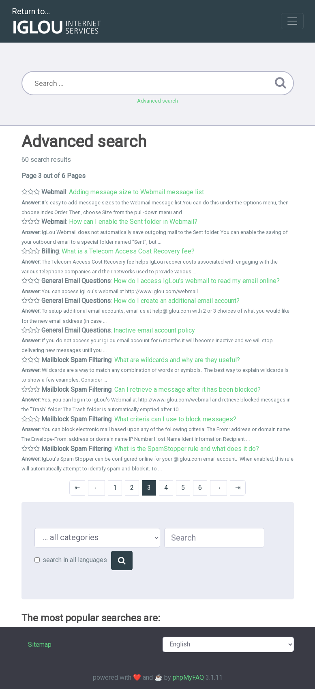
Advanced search (157, 101)
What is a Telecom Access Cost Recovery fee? (128, 251)
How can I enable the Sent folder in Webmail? (133, 221)
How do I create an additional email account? (177, 301)
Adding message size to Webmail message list (136, 192)
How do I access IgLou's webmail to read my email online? (197, 281)
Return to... (57, 21)
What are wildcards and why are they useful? (177, 360)
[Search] (122, 560)
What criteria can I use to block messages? (175, 419)
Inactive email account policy (154, 330)
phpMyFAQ (188, 677)
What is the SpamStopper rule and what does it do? (186, 449)
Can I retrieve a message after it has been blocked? (187, 389)
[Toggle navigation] (292, 21)
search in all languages (75, 560)
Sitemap (39, 644)
